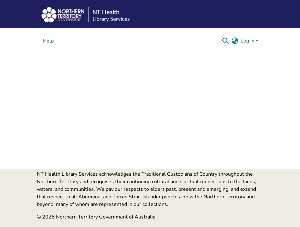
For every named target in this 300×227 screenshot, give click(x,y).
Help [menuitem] (48, 40)
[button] (225, 41)
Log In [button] (248, 40)
